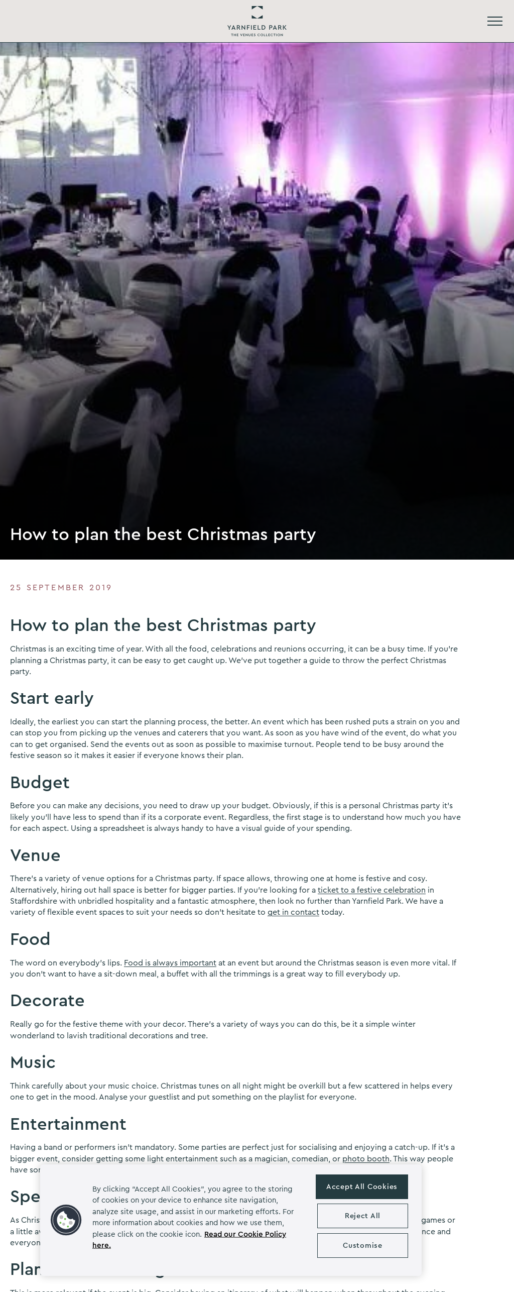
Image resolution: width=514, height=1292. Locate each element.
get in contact (293, 912)
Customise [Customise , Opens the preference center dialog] (362, 1245)
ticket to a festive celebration (372, 890)
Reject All (362, 1216)
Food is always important (170, 963)
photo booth (366, 1159)
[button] (66, 1220)
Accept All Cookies (362, 1187)
